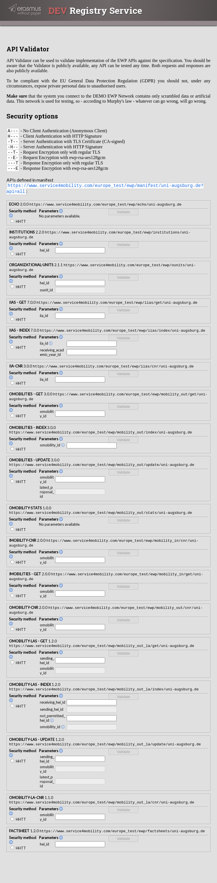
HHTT (18, 229)
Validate (123, 219)
